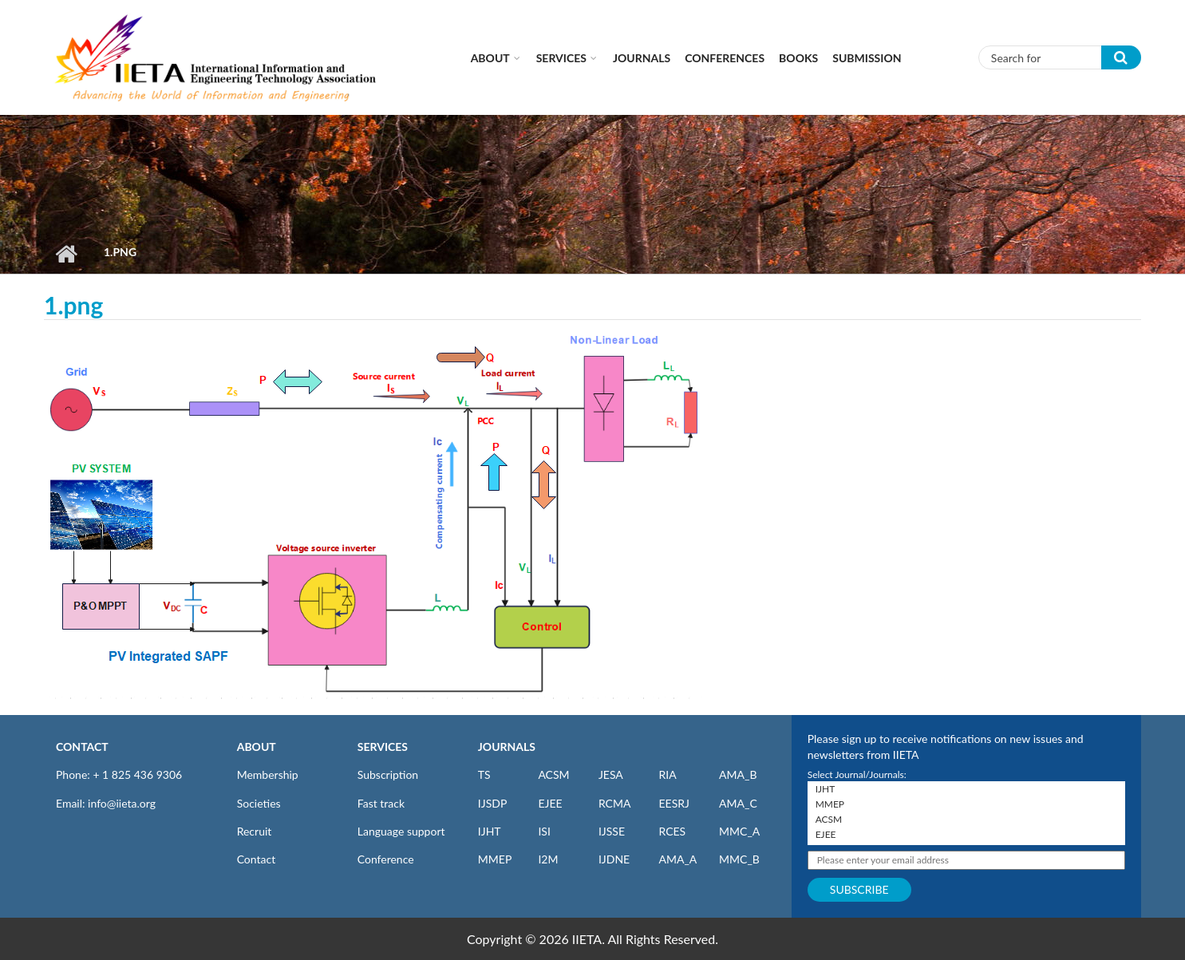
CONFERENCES (724, 58)
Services (561, 58)
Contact (256, 859)
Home (66, 254)
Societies (259, 803)
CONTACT (82, 746)
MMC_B (739, 859)
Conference (385, 859)
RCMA (614, 803)
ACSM (553, 774)
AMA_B (737, 774)
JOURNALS (506, 746)
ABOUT (256, 746)
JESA (610, 774)
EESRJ (673, 803)
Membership (267, 774)
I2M (548, 859)
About (490, 58)
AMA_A (677, 859)
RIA (667, 774)
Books (798, 58)
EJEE (550, 803)
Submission (866, 58)
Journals (641, 58)
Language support (401, 831)
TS (484, 774)
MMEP (495, 859)
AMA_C (738, 803)
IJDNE (614, 859)
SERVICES (382, 746)
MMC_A (739, 831)
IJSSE (611, 831)
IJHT (489, 831)
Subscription (387, 774)
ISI (544, 831)
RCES (671, 831)
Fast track (381, 803)
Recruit (254, 831)
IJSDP (492, 803)
